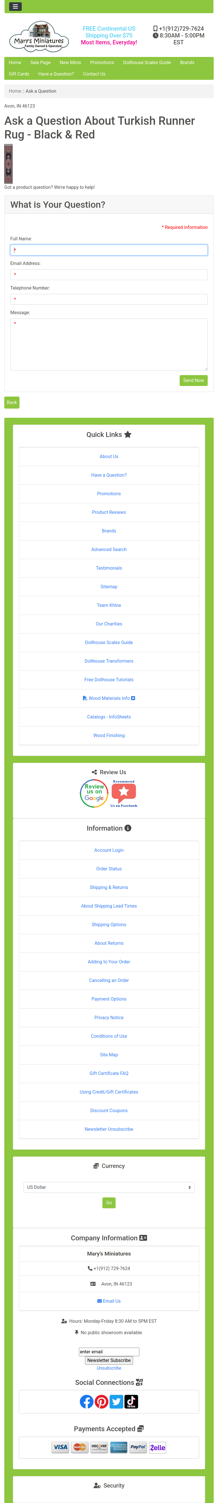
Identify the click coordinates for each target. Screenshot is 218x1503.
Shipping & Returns (109, 887)
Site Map (109, 1055)
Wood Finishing (108, 735)
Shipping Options (109, 924)
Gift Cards (19, 74)
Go (109, 1202)
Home (15, 62)
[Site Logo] (39, 36)
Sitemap (109, 586)
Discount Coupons (109, 1110)
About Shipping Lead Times (109, 906)
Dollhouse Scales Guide (147, 62)
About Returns (108, 943)
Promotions (102, 62)
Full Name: (21, 238)
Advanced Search (109, 549)
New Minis (70, 62)
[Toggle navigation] (15, 6)
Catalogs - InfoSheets (109, 717)
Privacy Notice (109, 1017)
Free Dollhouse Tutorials (108, 679)
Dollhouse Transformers (109, 661)
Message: (20, 312)
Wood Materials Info (109, 698)
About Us (109, 456)
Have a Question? (56, 74)
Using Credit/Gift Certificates (109, 1092)
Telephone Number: (30, 288)
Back (12, 402)
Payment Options (109, 999)
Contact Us (94, 74)
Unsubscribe (109, 1368)
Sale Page (40, 62)
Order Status (109, 869)
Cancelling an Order (109, 980)
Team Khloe (109, 605)
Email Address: (25, 263)
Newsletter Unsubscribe (109, 1129)
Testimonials (109, 568)
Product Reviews (109, 512)
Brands (187, 62)
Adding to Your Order (109, 962)
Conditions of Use (109, 1036)
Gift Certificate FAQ (109, 1073)
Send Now (193, 380)
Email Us (109, 1301)
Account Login (109, 850)
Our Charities (109, 624)
